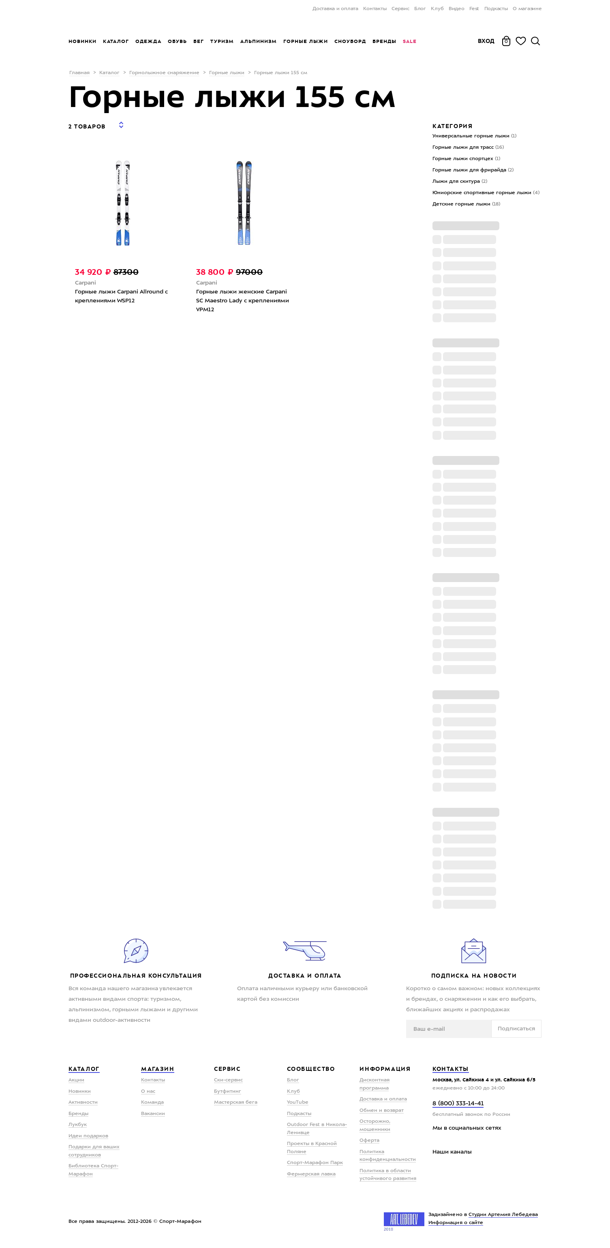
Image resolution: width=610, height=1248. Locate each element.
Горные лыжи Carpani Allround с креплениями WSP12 (121, 290)
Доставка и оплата (335, 8)
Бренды (384, 41)
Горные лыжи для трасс (468, 147)
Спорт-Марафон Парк (315, 1162)
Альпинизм (258, 41)
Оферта (369, 1140)
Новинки (82, 41)
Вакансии (153, 1113)
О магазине (527, 8)
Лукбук (77, 1124)
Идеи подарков (88, 1136)
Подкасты (496, 8)
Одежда (148, 41)
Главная (79, 73)
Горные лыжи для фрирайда (473, 170)
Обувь (177, 41)
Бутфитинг (227, 1091)
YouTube (297, 1102)
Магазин (157, 1069)
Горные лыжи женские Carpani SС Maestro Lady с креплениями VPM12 (242, 295)
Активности (83, 1102)
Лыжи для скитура (459, 181)
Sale (409, 41)
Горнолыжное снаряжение (164, 73)
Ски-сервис (228, 1080)
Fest (474, 8)
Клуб (437, 8)
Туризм (222, 41)
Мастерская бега (235, 1102)
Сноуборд (350, 41)
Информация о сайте (455, 1222)
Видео (456, 8)
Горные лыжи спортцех (466, 158)
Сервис (400, 8)
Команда (152, 1102)
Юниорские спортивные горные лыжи (485, 193)
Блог (420, 8)
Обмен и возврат (382, 1110)
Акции (76, 1080)
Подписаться (516, 1029)
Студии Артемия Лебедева (503, 1214)
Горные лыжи (305, 41)
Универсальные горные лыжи (474, 136)
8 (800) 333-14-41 (458, 1104)
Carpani (85, 277)
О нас (148, 1091)
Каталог (116, 41)
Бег (198, 41)
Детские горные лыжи (466, 204)
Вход (486, 41)
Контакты (374, 8)
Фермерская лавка (311, 1174)
